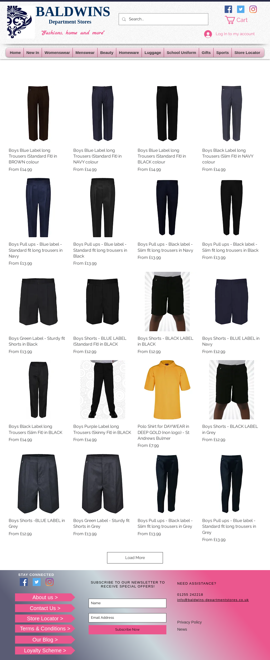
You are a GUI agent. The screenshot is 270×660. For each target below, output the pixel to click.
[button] (240, 20)
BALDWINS (73, 11)
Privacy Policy (189, 622)
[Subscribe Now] (127, 629)
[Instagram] (253, 9)
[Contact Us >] (45, 608)
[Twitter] (240, 9)
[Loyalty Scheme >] (45, 650)
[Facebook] (228, 9)
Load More (135, 557)
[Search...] (163, 19)
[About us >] (45, 597)
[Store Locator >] (45, 618)
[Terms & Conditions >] (45, 628)
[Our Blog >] (45, 640)
